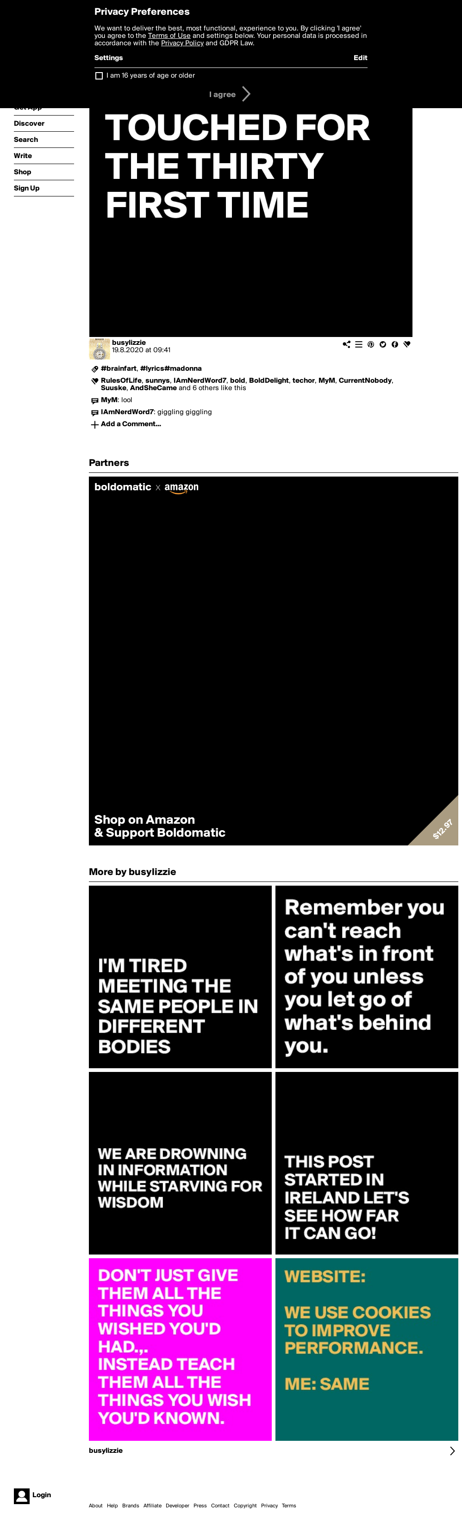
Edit (361, 58)
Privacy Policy (182, 43)
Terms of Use (169, 36)
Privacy (269, 1506)
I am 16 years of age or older (150, 76)
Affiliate (153, 1506)
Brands (130, 1506)
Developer (177, 1506)
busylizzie (129, 343)
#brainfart (119, 369)
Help (112, 1506)
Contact (220, 1506)
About (96, 1506)
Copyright (245, 1506)
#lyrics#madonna (171, 369)
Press (200, 1506)
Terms (289, 1506)
